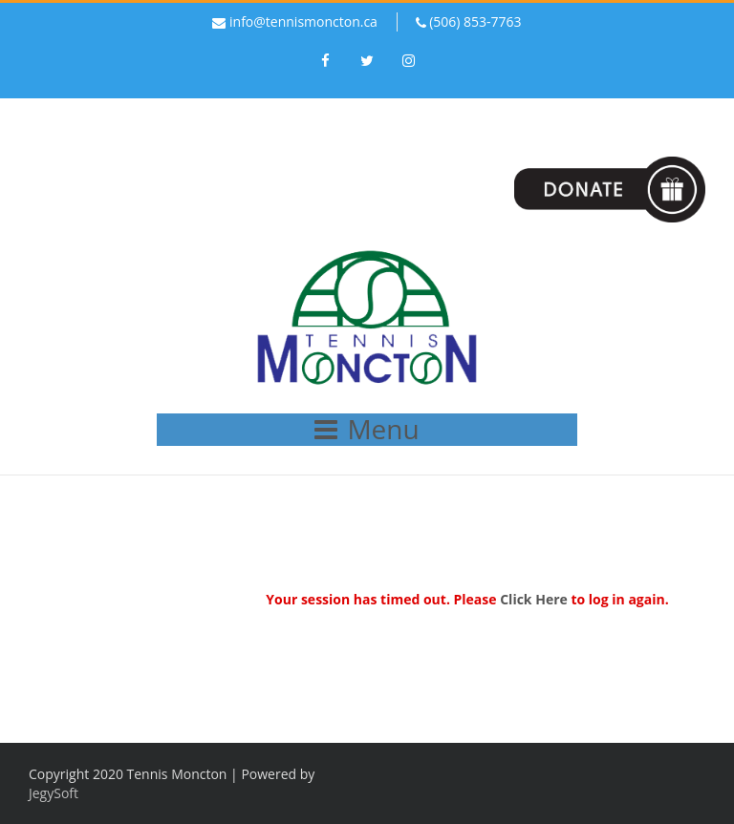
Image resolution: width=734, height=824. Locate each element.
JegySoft (53, 793)
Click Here (534, 599)
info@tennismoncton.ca (303, 21)
